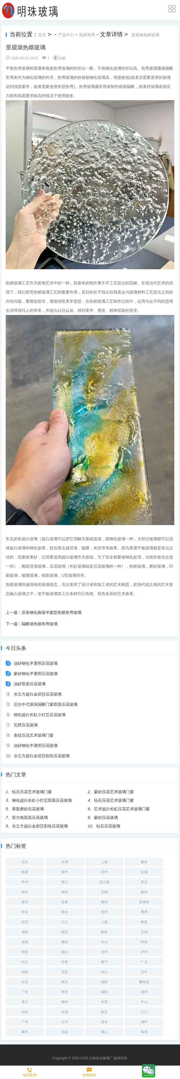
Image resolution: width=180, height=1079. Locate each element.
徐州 (64, 892)
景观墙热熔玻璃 (145, 35)
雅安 (64, 942)
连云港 (104, 882)
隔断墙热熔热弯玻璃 (40, 624)
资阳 (24, 952)
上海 (104, 862)
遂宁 (104, 962)
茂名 (104, 1022)
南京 (24, 892)
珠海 (144, 1032)
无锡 (104, 892)
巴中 (144, 972)
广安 (24, 992)
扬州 (144, 892)
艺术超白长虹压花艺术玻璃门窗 (122, 809)
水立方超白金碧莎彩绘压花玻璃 (41, 756)
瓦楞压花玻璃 (26, 725)
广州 (24, 1022)
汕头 (24, 1012)
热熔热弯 (87, 35)
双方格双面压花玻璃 (30, 817)
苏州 (104, 872)
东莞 (104, 1002)
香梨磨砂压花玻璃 (28, 809)
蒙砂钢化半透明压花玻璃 (36, 673)
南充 (64, 982)
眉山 (64, 952)
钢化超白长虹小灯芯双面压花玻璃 (42, 800)
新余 (64, 912)
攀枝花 (144, 982)
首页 (42, 35)
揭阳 (104, 992)
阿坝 (144, 942)
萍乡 (24, 912)
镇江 (64, 882)
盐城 (144, 872)
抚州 (104, 912)
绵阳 (24, 972)
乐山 (104, 942)
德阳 (104, 982)
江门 (144, 1012)
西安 (64, 932)
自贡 (24, 982)
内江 (24, 962)
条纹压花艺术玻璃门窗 (34, 735)
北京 (24, 862)
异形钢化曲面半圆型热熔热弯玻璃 (51, 612)
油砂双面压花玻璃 (30, 684)
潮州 (144, 1022)
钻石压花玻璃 (108, 826)
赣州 (104, 902)
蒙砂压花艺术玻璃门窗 (114, 791)
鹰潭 (144, 912)
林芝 (64, 992)
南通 (24, 872)
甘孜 (64, 962)
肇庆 (24, 1032)
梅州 (64, 1002)
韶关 (104, 1012)
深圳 (144, 992)
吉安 (24, 922)
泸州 (144, 952)
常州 (24, 882)
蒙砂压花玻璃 (106, 817)
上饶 (104, 922)
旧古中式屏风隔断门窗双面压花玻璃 (45, 704)
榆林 (104, 932)
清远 (64, 1032)
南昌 (144, 922)
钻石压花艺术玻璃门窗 (32, 791)
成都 (24, 942)
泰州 (64, 872)
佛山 (104, 1032)
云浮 (64, 1022)
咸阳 (24, 932)
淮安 (24, 902)
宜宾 (64, 972)
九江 (64, 922)
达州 (104, 952)
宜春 (64, 902)
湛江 (24, 1002)
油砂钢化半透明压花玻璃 (36, 663)
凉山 (104, 972)
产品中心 (66, 35)
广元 (144, 962)
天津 (64, 862)
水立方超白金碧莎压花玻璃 (38, 694)
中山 (144, 1002)
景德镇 (144, 902)
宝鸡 (144, 932)
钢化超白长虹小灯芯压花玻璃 (40, 714)
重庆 (144, 862)
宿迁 (144, 882)
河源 (64, 1012)
